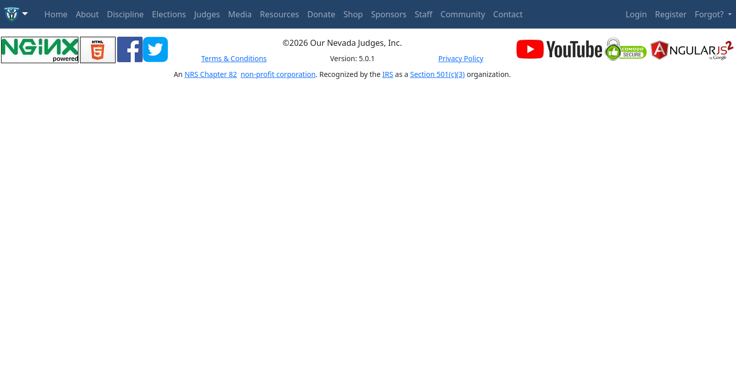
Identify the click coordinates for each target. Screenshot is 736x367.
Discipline (125, 14)
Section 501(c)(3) (437, 74)
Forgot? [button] (710, 14)
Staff (423, 14)
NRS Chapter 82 (210, 74)
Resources (279, 14)
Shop (353, 14)
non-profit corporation (277, 74)
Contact (508, 14)
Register (671, 14)
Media (240, 14)
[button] (16, 14)
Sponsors (388, 14)
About (87, 14)
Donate (321, 14)
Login (636, 14)
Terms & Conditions (234, 58)
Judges (207, 14)
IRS (388, 74)
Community (463, 14)
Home (56, 14)
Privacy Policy (460, 58)
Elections (169, 14)
